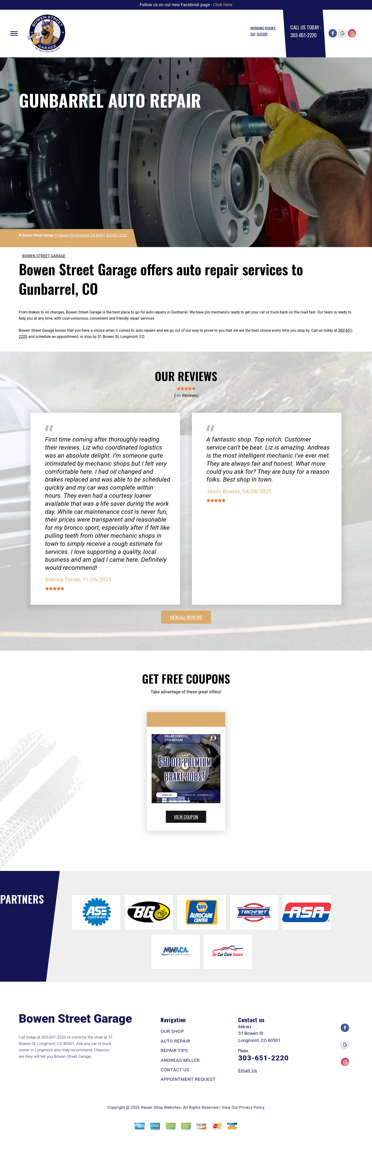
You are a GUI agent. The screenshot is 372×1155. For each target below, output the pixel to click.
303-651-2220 (303, 35)
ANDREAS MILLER (180, 1060)
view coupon (186, 816)
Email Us (247, 1070)
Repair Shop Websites (161, 1107)
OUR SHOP (172, 1031)
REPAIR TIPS (174, 1050)
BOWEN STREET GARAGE (43, 256)
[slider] (186, 388)
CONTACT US (175, 1069)
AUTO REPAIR (175, 1041)
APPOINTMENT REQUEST (188, 1079)
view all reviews (186, 617)
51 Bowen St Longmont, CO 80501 (80, 235)
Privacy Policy (252, 1107)
